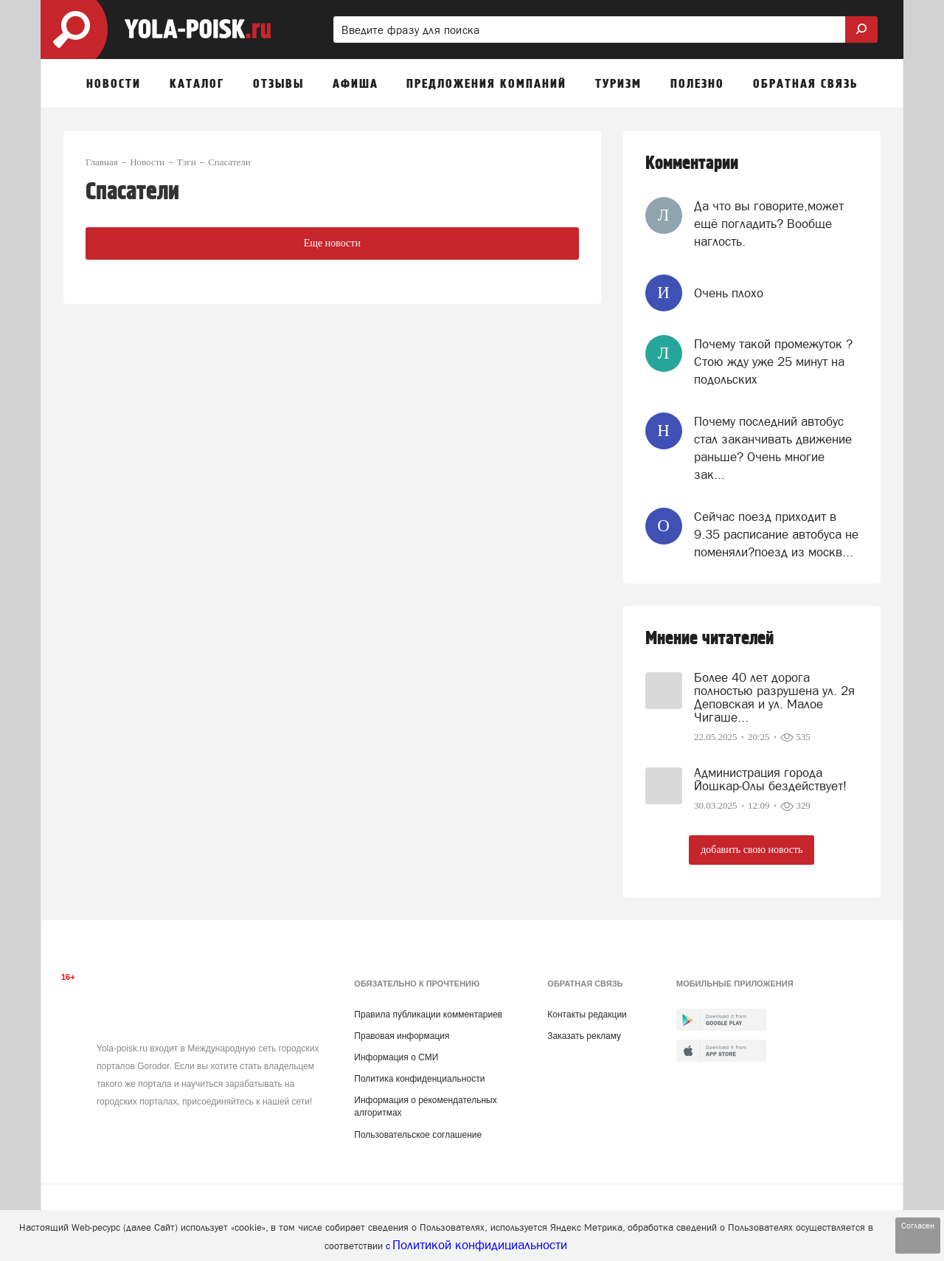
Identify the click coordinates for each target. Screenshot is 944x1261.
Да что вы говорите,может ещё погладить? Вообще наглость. (769, 223)
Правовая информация (401, 1036)
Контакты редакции (586, 1014)
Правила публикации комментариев (428, 1014)
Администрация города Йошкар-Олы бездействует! (770, 779)
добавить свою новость (751, 849)
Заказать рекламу (584, 1036)
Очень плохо (728, 293)
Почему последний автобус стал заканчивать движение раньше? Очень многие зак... (773, 448)
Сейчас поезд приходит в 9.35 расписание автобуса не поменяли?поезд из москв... (776, 534)
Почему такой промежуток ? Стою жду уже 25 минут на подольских (773, 361)
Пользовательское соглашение (418, 1135)
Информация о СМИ (396, 1057)
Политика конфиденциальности (419, 1079)
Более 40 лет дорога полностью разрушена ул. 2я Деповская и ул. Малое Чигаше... (774, 697)
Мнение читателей (709, 638)
